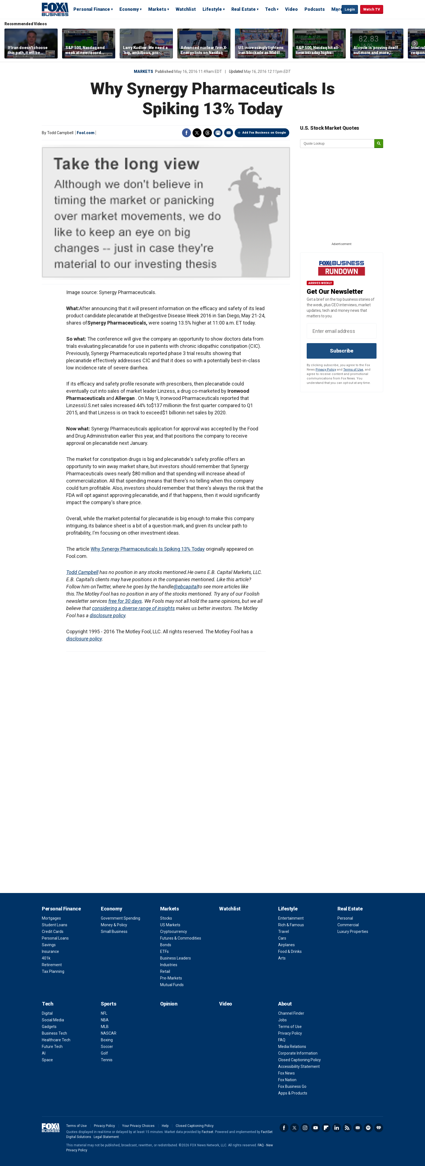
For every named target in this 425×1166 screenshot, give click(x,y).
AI (43, 1053)
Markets (157, 9)
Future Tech (52, 1046)
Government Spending (120, 918)
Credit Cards (52, 931)
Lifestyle (212, 9)
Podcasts (314, 9)
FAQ (281, 1040)
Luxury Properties (352, 931)
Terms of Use (353, 369)
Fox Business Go (292, 1086)
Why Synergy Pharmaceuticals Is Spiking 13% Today (148, 549)
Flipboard (326, 1127)
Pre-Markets (171, 978)
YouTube (315, 1127)
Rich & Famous (291, 925)
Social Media (53, 1020)
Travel (283, 931)
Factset (207, 1132)
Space (47, 1060)
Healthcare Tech (56, 1040)
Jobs (282, 1020)
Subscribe (341, 351)
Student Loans (54, 925)
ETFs (164, 951)
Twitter (197, 132)
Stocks (166, 918)
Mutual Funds (172, 985)
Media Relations (292, 1046)
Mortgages (51, 918)
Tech (270, 9)
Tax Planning (53, 971)
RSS (347, 1127)
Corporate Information (298, 1053)
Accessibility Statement (299, 1066)
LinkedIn (336, 1127)
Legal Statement (106, 1137)
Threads (207, 132)
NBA (105, 1020)
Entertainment (291, 918)
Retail (165, 971)
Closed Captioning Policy (299, 1060)
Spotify (368, 1127)
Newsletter (357, 1127)
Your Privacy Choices (138, 1126)
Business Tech (54, 1033)
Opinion (169, 1004)
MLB (105, 1026)
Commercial (348, 925)
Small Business (114, 931)
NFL (104, 1013)
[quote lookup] (337, 143)
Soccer (107, 1046)
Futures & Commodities (180, 938)
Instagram (305, 1127)
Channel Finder (291, 1013)
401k (46, 958)
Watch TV (371, 9)
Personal (345, 918)
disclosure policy (107, 615)
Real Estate (243, 9)
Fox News (286, 1073)
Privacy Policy (326, 369)
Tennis (106, 1060)
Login (350, 9)
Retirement (52, 965)
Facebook (186, 132)
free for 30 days (125, 601)
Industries (168, 965)
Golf (104, 1053)
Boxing (107, 1040)
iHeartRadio (378, 1127)
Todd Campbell (82, 572)
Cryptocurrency (173, 931)
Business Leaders (175, 958)
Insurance (50, 951)
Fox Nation (287, 1080)
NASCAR (108, 1033)
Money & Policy (114, 925)
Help (165, 1126)
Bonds (165, 945)
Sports (108, 1004)
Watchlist (186, 9)
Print (218, 132)
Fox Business (55, 9)
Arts (282, 958)
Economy (129, 9)
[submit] (378, 143)
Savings (49, 945)
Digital (47, 1013)
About (285, 1004)
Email (228, 132)
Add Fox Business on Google (264, 132)
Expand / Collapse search (336, 10)
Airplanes (286, 945)
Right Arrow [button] (414, 43)
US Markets (170, 925)
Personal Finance (91, 9)
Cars (282, 938)
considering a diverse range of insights (133, 608)
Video (291, 9)
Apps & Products (292, 1093)
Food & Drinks (290, 951)
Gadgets (49, 1026)
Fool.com (85, 133)
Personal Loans (55, 938)
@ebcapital (185, 587)
